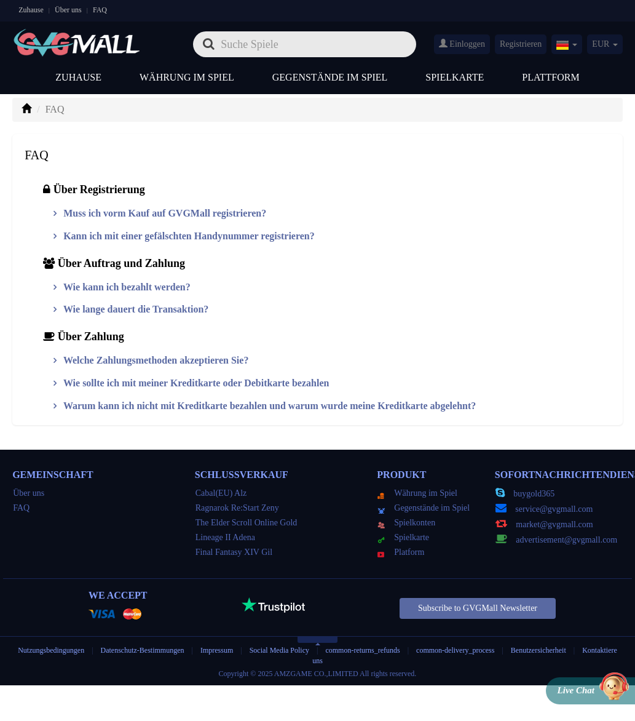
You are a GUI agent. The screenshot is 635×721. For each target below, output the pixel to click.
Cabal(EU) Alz (221, 493)
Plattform (550, 77)
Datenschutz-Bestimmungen (143, 650)
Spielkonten (406, 522)
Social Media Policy (279, 650)
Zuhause (31, 10)
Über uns (68, 10)
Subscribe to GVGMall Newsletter (477, 608)
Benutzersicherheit (538, 650)
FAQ (100, 10)
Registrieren (521, 44)
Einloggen (462, 44)
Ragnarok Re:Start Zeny (237, 507)
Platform (400, 552)
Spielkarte (454, 77)
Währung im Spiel (187, 77)
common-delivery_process (455, 650)
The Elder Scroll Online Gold (246, 522)
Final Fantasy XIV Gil (233, 552)
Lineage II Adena (225, 537)
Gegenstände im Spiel (330, 77)
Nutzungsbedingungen (51, 650)
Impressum (216, 650)
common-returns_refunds (362, 650)
